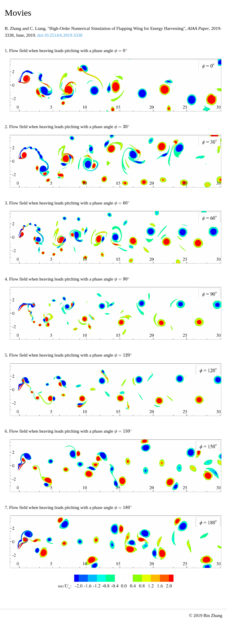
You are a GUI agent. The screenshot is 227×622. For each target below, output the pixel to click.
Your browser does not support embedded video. (115, 85)
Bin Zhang (212, 615)
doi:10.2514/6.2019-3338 (59, 35)
